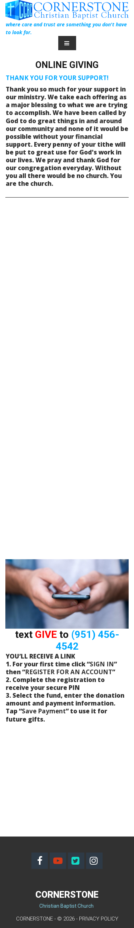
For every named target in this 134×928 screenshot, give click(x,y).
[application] (67, 738)
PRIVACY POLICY (98, 919)
